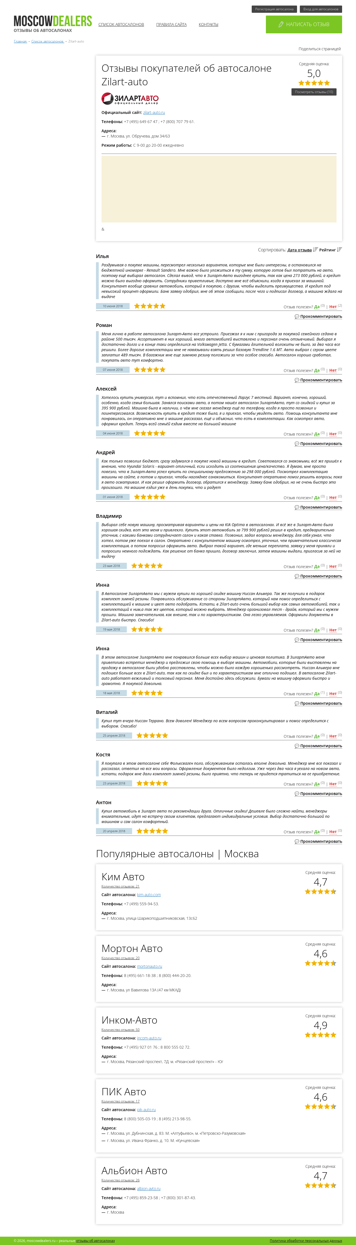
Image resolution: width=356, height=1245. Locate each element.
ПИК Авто (124, 1091)
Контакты (208, 24)
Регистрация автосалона (274, 9)
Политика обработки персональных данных (306, 1240)
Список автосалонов (121, 24)
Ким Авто (123, 876)
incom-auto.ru (149, 1038)
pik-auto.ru (146, 1109)
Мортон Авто (132, 948)
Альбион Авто (134, 1170)
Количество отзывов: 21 (121, 886)
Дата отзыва (300, 249)
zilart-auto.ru (154, 112)
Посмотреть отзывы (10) (314, 91)
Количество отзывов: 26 (121, 1180)
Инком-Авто (129, 1020)
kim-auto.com (149, 894)
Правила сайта (171, 24)
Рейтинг (327, 249)
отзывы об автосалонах (95, 1240)
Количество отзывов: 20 (121, 958)
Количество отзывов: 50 (121, 1029)
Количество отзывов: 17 (121, 1101)
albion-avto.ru (148, 1188)
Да (317, 306)
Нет (333, 306)
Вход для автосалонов (320, 9)
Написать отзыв (304, 24)
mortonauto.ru (149, 966)
